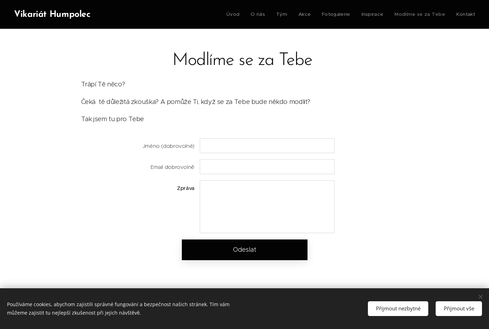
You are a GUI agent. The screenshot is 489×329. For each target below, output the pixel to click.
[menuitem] (238, 14)
